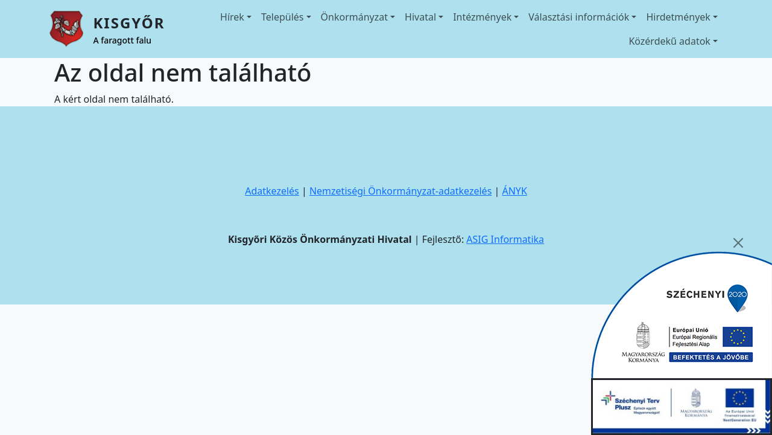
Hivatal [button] (420, 17)
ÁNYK (514, 191)
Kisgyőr (129, 23)
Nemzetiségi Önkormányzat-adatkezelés (400, 191)
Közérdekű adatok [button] (669, 41)
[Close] (738, 243)
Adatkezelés (272, 191)
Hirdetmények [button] (678, 17)
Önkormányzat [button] (354, 17)
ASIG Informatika (505, 239)
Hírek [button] (232, 17)
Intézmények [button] (482, 17)
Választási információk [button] (578, 17)
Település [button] (282, 17)
